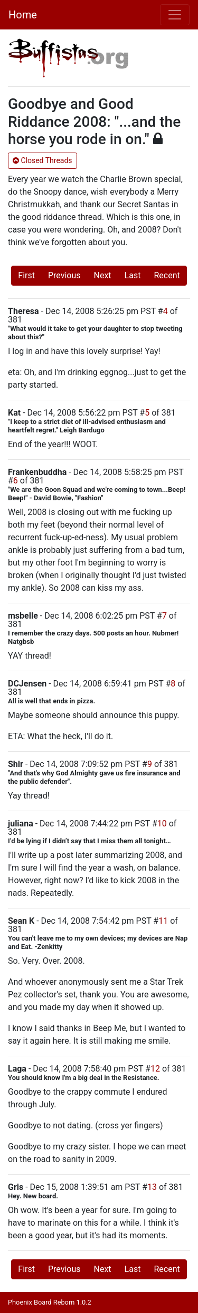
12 (155, 1069)
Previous (64, 275)
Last (133, 275)
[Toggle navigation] (175, 14)
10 (162, 824)
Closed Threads (42, 160)
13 (152, 1187)
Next (102, 275)
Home (22, 14)
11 (163, 921)
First (26, 275)
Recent (167, 275)
